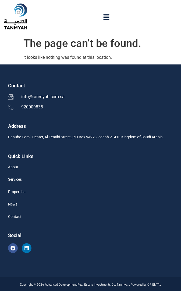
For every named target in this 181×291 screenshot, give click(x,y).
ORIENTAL (154, 284)
